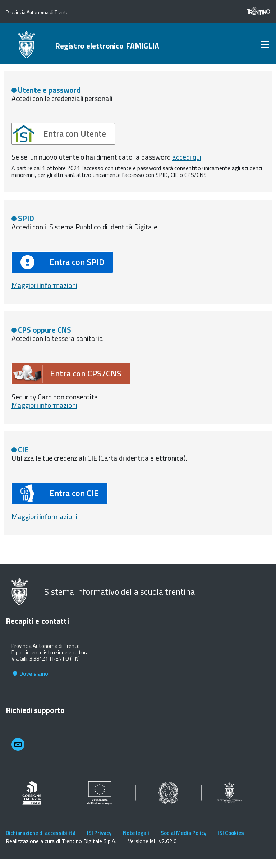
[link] (264, 44)
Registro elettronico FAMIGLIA (107, 46)
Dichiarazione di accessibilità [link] (40, 833)
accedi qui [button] (186, 157)
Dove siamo (30, 674)
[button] (63, 134)
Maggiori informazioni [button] (44, 405)
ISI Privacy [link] (99, 833)
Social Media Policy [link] (183, 833)
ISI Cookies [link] (231, 833)
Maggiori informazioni (44, 285)
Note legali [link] (136, 833)
